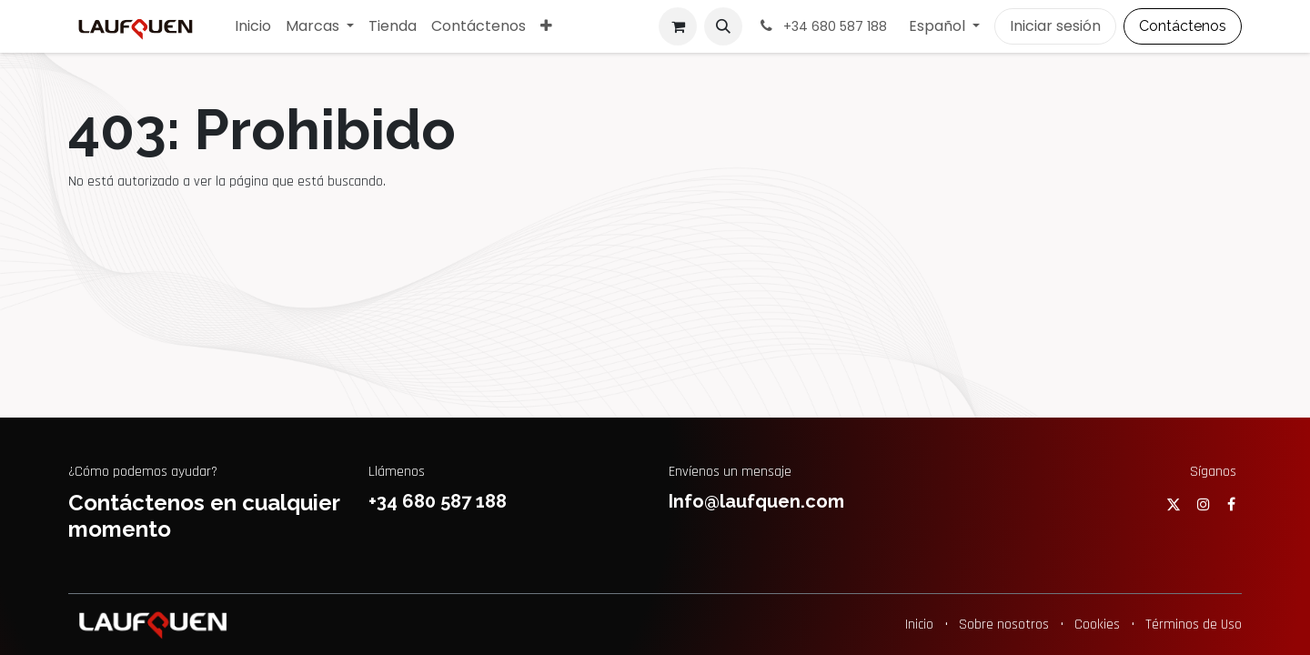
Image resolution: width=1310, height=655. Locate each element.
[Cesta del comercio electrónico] (678, 26)
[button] (723, 26)
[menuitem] (252, 26)
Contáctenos (1182, 26)
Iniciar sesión (1055, 25)
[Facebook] (1231, 504)
